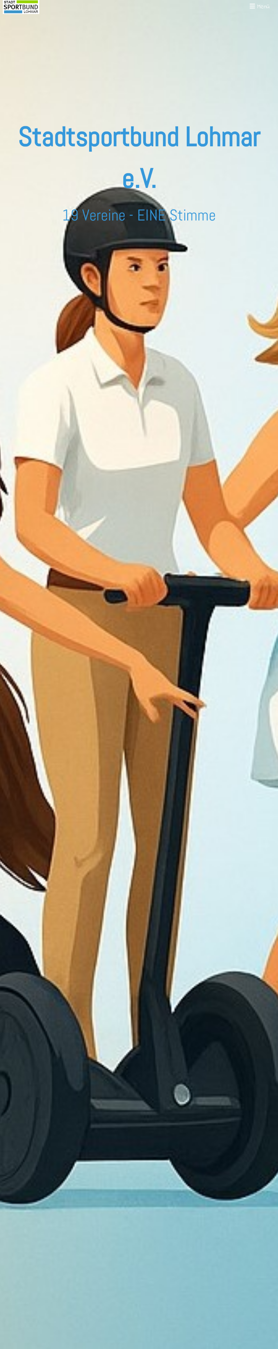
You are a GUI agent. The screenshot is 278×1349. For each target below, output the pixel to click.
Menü (260, 7)
